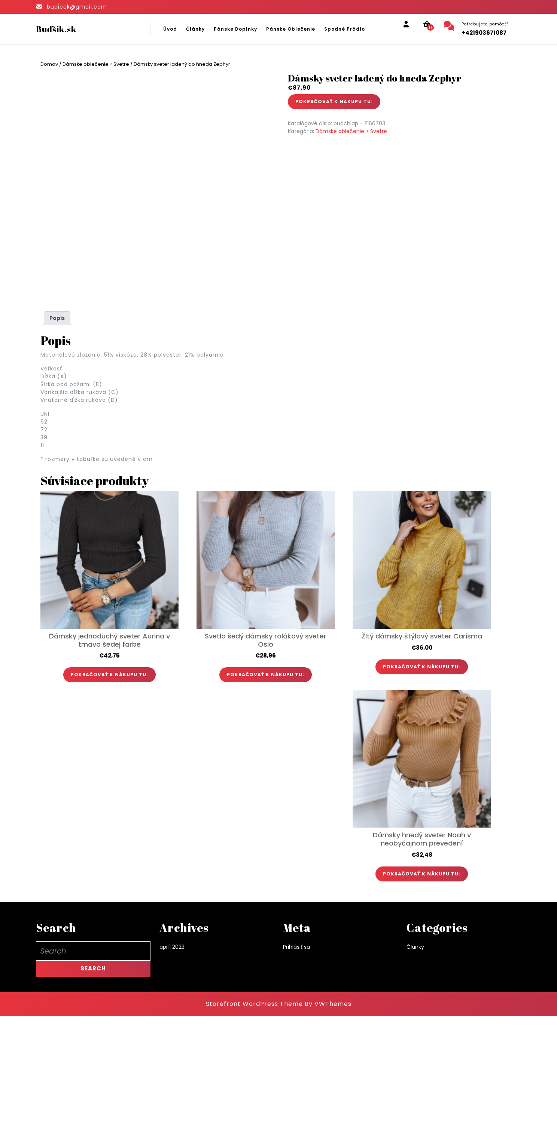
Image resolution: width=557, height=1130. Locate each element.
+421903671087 (484, 33)
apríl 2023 (172, 1061)
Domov (49, 64)
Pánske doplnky (235, 29)
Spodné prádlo (344, 29)
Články (195, 29)
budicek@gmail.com (77, 6)
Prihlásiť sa (296, 1061)
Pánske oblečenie (290, 29)
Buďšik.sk (56, 29)
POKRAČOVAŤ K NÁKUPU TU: (334, 101)
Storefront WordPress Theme (254, 1118)
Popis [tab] (57, 432)
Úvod (170, 29)
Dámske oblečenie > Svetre (96, 64)
